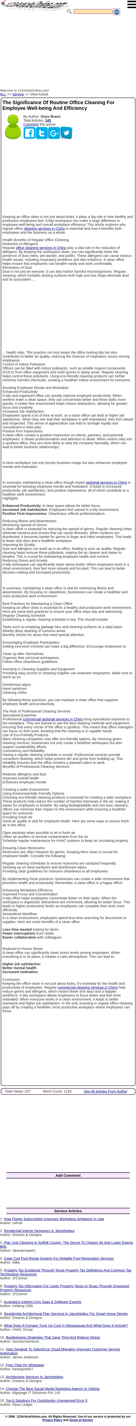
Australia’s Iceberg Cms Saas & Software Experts (42, 1302)
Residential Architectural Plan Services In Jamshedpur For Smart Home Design (66, 1314)
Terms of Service (81, 1420)
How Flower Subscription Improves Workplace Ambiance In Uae (54, 1219)
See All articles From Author (105, 1091)
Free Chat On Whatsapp (25, 1365)
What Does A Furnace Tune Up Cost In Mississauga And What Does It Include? (66, 1326)
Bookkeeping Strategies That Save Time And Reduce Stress (53, 1337)
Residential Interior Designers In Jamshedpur (39, 1231)
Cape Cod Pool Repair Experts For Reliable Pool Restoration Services (59, 1258)
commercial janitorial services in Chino (53, 719)
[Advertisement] (68, 52)
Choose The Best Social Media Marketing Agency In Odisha (52, 1389)
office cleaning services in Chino (41, 248)
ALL (3, 94)
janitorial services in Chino (106, 482)
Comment (31, 124)
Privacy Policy (52, 1420)
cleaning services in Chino (44, 229)
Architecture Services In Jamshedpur (34, 1377)
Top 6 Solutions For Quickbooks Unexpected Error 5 (46, 1401)
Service (18, 94)
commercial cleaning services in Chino (88, 987)
